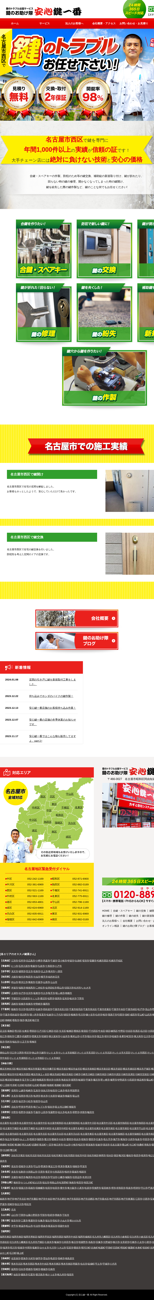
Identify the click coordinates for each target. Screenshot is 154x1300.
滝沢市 (14, 971)
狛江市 (3, 1036)
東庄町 (28, 1020)
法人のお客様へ (110, 920)
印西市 (121, 1014)
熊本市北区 (17, 1263)
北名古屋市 (116, 1144)
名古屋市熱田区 (121, 1123)
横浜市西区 (25, 1074)
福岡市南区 (17, 1236)
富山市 (76, 1096)
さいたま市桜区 (36, 1058)
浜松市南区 (93, 1155)
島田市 (137, 1155)
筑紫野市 (83, 1242)
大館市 (14, 976)
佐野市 (51, 998)
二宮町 (6, 1085)
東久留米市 (54, 1036)
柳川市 (116, 1242)
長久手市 (108, 1139)
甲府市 (29, 1107)
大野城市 (107, 1242)
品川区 (143, 1031)
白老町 (78, 960)
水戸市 (22, 993)
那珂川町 (85, 1247)
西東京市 (36, 1036)
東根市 (31, 982)
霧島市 (24, 1274)
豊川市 (47, 1139)
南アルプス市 (40, 1107)
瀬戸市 (116, 1139)
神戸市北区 (20, 1199)
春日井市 (58, 1144)
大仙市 (36, 976)
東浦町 (18, 1144)
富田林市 (106, 1188)
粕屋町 (101, 1247)
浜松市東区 (57, 1155)
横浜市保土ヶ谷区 (40, 1074)
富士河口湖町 (62, 1107)
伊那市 (83, 1112)
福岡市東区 (5, 1236)
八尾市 (80, 1188)
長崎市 (61, 1258)
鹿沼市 (43, 998)
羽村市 (8, 1041)
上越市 (22, 1090)
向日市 (36, 1177)
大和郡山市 (31, 1171)
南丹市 (22, 1177)
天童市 (39, 982)
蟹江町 (13, 1150)
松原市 (88, 1188)
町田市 (130, 1036)
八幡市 (61, 1177)
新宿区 (84, 1031)
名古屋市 (4, 1123)
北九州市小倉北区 (139, 1236)
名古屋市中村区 (44, 1128)
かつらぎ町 (26, 1182)
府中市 (108, 1036)
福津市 (6, 1247)
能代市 (22, 976)
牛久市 (44, 993)
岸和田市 (120, 1188)
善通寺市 (32, 1220)
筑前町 (146, 1247)
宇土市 (98, 1263)
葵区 (116, 1155)
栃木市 (73, 998)
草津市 (61, 1166)
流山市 (148, 1009)
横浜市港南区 (89, 1069)
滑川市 (29, 1096)
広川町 (13, 1253)
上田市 (44, 1112)
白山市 (44, 1101)
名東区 (78, 807)
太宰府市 (124, 1242)
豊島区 (77, 1031)
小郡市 (148, 1242)
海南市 (72, 1182)
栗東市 (68, 1166)
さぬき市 (64, 1220)
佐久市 (61, 1112)
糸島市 (91, 1242)
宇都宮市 (15, 998)
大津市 (29, 1166)
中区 (48, 810)
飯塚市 (57, 1242)
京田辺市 (77, 1177)
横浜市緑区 (55, 1074)
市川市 (22, 1009)
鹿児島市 (40, 1274)
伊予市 (14, 1226)
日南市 (51, 1269)
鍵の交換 (141, 910)
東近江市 (52, 1166)
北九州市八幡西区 (101, 1236)
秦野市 (113, 1079)
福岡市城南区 (85, 1236)
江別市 (14, 960)
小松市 (29, 1101)
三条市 (61, 1090)
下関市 (22, 1215)
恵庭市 (46, 960)
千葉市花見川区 (61, 1009)
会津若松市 (51, 987)
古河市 (29, 993)
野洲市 (44, 1166)
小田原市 (131, 1079)
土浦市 (14, 993)
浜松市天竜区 (18, 1155)
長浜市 (14, 1166)
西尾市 (33, 1139)
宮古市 (29, 971)
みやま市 (44, 1247)
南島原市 (69, 1258)
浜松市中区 (81, 1155)
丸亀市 (41, 1220)
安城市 (15, 1139)
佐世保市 (15, 1258)
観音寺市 (15, 1220)
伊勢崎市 (37, 1004)
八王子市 (24, 1041)
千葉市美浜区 (90, 1009)
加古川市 (19, 1204)
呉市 (13, 1209)
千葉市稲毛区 (76, 1009)
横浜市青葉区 (35, 1069)
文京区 (62, 1031)
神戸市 (10, 1199)
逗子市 (25, 1079)
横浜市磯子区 (49, 1069)
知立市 (8, 1139)
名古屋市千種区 (11, 1128)
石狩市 (22, 960)
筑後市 (21, 1247)
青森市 (34, 966)
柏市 (105, 1014)
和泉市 (129, 1188)
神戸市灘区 (32, 1199)
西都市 (29, 1269)
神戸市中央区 (45, 1199)
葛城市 (75, 1171)
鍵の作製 (120, 915)
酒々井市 (34, 1014)
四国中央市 (63, 1226)
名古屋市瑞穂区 (117, 1134)
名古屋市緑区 (12, 1134)
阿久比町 (26, 1144)
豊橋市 (55, 1139)
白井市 (99, 1014)
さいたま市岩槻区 (67, 1052)
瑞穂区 (58, 822)
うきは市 (61, 1247)
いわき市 (86, 987)
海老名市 (65, 1079)
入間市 (20, 1052)
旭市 (22, 1020)
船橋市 (14, 1009)
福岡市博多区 (30, 1236)
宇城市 (106, 1263)
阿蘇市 (76, 1263)
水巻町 (138, 1247)
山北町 (35, 1085)
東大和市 (138, 1036)
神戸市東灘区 (128, 1199)
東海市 (124, 1139)
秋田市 (29, 976)
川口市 (13, 1052)
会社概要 (127, 920)
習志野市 (30, 1009)
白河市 (77, 987)
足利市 (65, 998)
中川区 (32, 820)
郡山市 (60, 987)
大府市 (131, 1139)
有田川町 (88, 1182)
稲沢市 (81, 1144)
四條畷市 (40, 1188)
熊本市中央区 (42, 1263)
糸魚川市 (45, 1090)
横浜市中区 (13, 1074)
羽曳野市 (96, 1188)
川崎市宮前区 (142, 1074)
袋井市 (3, 1161)
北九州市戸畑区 (36, 1242)
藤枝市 (129, 1155)
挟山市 (35, 1052)
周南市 (58, 1215)
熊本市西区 (29, 1263)
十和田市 (49, 966)
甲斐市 (22, 1107)
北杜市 (14, 1107)
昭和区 (59, 815)
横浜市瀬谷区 (129, 1069)
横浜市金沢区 (75, 1069)
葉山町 (150, 1079)
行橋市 (133, 1242)
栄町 (127, 1014)
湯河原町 (66, 1085)
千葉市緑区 (131, 1009)
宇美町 (109, 1247)
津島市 (147, 1144)
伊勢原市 (122, 1079)
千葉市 (6, 1014)
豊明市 (70, 1139)
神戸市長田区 (73, 1199)
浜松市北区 (31, 1155)
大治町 (6, 1150)
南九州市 (61, 1274)
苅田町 (116, 1247)
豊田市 (92, 1139)
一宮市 (50, 1144)
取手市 (51, 993)
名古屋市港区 (108, 1128)
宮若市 (70, 1247)
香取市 (15, 1020)
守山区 (69, 794)
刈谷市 (62, 1139)
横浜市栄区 (116, 1069)
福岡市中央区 (71, 1236)
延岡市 (14, 1269)
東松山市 (4, 1052)
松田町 (28, 1085)
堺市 (113, 1188)
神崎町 (8, 1020)
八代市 (113, 1263)
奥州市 (51, 971)
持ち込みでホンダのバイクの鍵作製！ (51, 696)
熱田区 (47, 822)
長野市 (22, 1112)
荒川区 (18, 1031)
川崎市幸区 (100, 1074)
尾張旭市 (90, 1144)
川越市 (42, 1052)
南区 (54, 831)
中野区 (121, 1031)
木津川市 (86, 1177)
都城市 (44, 1269)
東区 (54, 804)
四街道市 (47, 1009)
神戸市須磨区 (88, 1199)
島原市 (53, 1258)
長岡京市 (45, 1177)
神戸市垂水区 (102, 1199)
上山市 (53, 982)
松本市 (68, 1112)
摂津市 (136, 1188)
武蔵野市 (26, 1036)
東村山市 (74, 1036)
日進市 (99, 1139)
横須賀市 (9, 1079)
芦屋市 (3, 1204)
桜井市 (68, 1171)
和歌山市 (54, 1182)
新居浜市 (52, 1226)
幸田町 (10, 1144)
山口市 (14, 1215)
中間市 (28, 1247)
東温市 (22, 1226)
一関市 (59, 971)
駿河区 (122, 1155)
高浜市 (77, 1139)
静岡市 (102, 1155)
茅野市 (76, 1112)
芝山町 (141, 1014)
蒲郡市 (40, 1139)
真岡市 (58, 998)
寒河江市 (23, 982)
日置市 (31, 1274)
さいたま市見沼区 (86, 1052)
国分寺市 (91, 1036)
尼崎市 (10, 1204)
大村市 (31, 1258)
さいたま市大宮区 (121, 1052)
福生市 (15, 1041)
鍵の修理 (107, 915)
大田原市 (25, 998)
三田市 (138, 1199)
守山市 (36, 1166)
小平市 (83, 1036)
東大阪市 (71, 1188)
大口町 (133, 1144)
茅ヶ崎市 (105, 1079)
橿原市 (82, 1171)
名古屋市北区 (26, 1134)
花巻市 (36, 971)
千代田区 (93, 1031)
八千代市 (58, 1014)
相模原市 (41, 1079)
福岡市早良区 (45, 1236)
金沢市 (22, 1101)
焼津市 (144, 1155)
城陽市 (68, 1177)
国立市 (100, 1036)
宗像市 (99, 1242)
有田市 (79, 1182)
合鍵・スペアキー (122, 910)
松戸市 (141, 1009)
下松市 (65, 1215)
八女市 (140, 1242)
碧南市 (84, 1139)
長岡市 (14, 1090)
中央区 (101, 1031)
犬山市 (67, 1144)
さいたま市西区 (139, 1052)
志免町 (94, 1247)
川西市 (146, 1199)
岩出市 (45, 1182)
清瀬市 (44, 1036)
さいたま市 (52, 1052)
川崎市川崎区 (88, 1074)
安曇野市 (52, 1112)
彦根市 (22, 1166)
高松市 (56, 1220)
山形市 (46, 982)
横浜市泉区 (62, 1069)
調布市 (10, 1036)
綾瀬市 (81, 1079)
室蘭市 (93, 960)
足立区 (3, 1031)
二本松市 (40, 987)
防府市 (51, 1215)
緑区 (68, 836)
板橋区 (70, 1031)
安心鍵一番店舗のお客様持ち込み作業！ (52, 707)
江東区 (50, 1031)
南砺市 (68, 1096)
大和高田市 (58, 1171)
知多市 (138, 1139)
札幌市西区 (102, 960)
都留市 (72, 1107)
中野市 (14, 1112)
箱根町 (50, 1085)
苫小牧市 (62, 960)
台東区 (25, 1031)
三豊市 (24, 1220)
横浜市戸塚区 (144, 1069)
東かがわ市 (75, 1220)
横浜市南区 (67, 1074)
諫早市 (39, 1258)
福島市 (22, 987)
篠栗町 (131, 1247)
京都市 (14, 1177)
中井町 (13, 1085)
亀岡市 (29, 1177)
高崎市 (14, 1004)
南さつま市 (51, 1274)
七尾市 (14, 1101)
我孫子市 (112, 1014)
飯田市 (90, 1112)
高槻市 (31, 1188)
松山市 (29, 1226)
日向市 (22, 1269)
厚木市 (50, 1079)
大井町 (21, 1085)
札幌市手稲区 (116, 960)
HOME (105, 910)
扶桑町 (140, 1144)
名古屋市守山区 (138, 1128)
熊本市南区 (66, 1263)
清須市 (106, 1144)
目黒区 (136, 1031)
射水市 (44, 1096)
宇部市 (43, 1215)
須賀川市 (69, 987)
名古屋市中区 (26, 1123)
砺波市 (61, 1096)
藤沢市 (96, 1079)
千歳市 (53, 960)
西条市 (44, 1226)
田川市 (13, 1247)
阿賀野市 (74, 1090)
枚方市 (14, 1188)
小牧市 (74, 1144)
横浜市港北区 (103, 1069)
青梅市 (33, 1041)
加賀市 (36, 1101)
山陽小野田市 (33, 1215)
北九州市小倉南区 (120, 1236)
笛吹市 (51, 1107)
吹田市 (48, 1188)
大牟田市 (66, 1242)
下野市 (80, 998)
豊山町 (125, 1144)
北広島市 (30, 960)
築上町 (20, 1253)
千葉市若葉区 (104, 1009)
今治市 (36, 1226)
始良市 (17, 1274)
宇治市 (53, 1177)
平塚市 (89, 1079)
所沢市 (27, 1052)
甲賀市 (83, 1166)
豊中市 (63, 1188)
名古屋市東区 (87, 1134)
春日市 (74, 1242)
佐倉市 (39, 1009)
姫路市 (3, 1199)
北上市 (44, 971)
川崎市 (77, 1074)
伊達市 (70, 960)
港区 (34, 830)
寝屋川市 (23, 1188)
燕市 (67, 1090)
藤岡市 (46, 1004)
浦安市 (67, 1014)
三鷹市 (18, 1036)
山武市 (148, 1014)
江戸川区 (41, 1031)
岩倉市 (99, 1144)
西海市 (24, 1258)
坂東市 (36, 993)
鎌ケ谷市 (90, 1014)
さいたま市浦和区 (19, 1058)
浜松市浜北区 (44, 1155)
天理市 (41, 1171)
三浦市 (33, 1079)
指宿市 (70, 1274)
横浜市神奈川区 (8, 1069)
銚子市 (35, 1020)
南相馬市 (30, 987)
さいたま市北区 (104, 1052)
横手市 (44, 976)
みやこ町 (4, 1253)
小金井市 (65, 1036)
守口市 (144, 1188)
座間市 (74, 1079)
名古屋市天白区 (55, 1134)
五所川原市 (24, 966)
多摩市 (122, 1036)
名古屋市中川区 (88, 1123)
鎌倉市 (18, 1079)
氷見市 (14, 1096)
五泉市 (36, 1090)
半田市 (146, 1139)
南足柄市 (141, 1079)
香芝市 (48, 1171)
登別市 (85, 960)
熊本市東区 (55, 1263)
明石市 (27, 1204)
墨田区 (33, 1031)
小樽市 (39, 960)
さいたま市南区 (53, 1058)
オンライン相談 (110, 925)
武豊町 (35, 1144)
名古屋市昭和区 (55, 1123)
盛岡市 (22, 971)
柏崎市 (29, 1090)
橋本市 (17, 1182)
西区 (42, 796)
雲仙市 (46, 1258)
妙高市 (53, 1090)
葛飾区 (10, 1031)
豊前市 (77, 1247)
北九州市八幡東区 (19, 1242)
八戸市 (58, 966)
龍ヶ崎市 (60, 993)
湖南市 (76, 1166)
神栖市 (68, 993)
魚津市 (36, 1096)
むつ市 (14, 966)
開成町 (43, 1085)
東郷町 (3, 1144)
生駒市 (22, 1171)
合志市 (83, 1263)
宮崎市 (36, 1269)
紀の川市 (37, 1182)
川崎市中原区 (114, 1074)
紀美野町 (64, 1182)
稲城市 (115, 1036)
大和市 (57, 1079)
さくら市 (35, 998)
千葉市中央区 (118, 1009)
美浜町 (42, 1144)
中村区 (35, 807)
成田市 (133, 1014)
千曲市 (36, 1112)
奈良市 (14, 1171)
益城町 (91, 1263)
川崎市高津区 (128, 1074)
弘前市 (41, 966)
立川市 (147, 1036)
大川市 (52, 1247)
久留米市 (49, 1242)
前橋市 (22, 1004)
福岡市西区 (57, 1236)
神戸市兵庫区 (59, 1199)
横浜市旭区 (22, 1069)
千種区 (64, 807)
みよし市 (24, 1139)
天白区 (71, 823)
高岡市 (22, 1096)
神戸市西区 (115, 1199)
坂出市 (48, 1220)
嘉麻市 (35, 1247)
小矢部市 (52, 1096)
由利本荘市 (53, 976)
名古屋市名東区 (76, 1128)
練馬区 (114, 1031)
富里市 (42, 1014)
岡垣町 (124, 1247)
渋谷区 (129, 1031)
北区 (52, 796)
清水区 (109, 1155)
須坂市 (29, 1112)
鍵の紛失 (134, 915)
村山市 (14, 982)
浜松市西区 (69, 1155)
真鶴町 (58, 1085)
